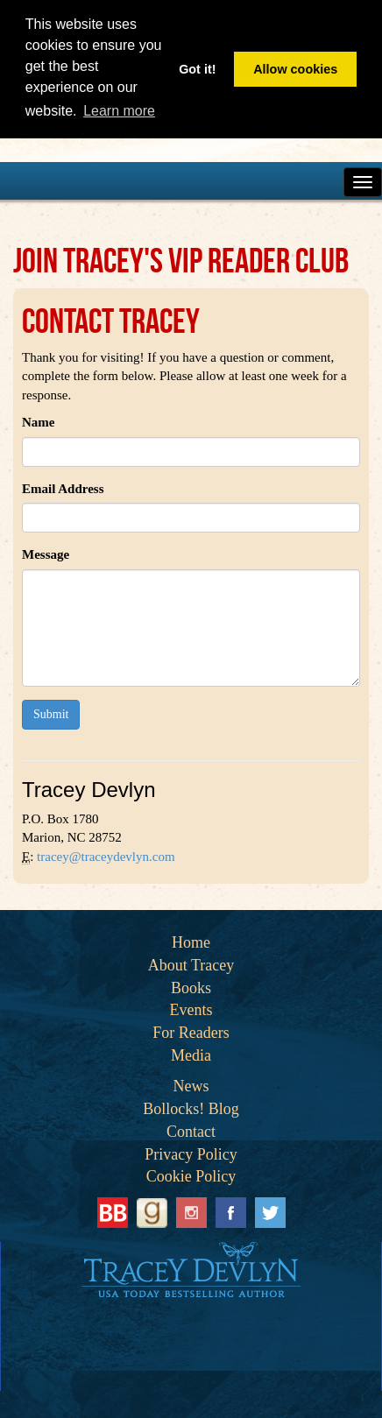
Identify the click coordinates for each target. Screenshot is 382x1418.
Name (38, 422)
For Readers (190, 1032)
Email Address (63, 489)
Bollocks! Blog (191, 1109)
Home (191, 942)
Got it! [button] (197, 69)
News (191, 1086)
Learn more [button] (119, 110)
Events (191, 1010)
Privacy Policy (191, 1154)
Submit (50, 714)
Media (191, 1055)
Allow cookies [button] (295, 69)
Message (45, 554)
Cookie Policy (191, 1176)
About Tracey (191, 965)
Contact (191, 1131)
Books (191, 988)
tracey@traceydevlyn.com (106, 857)
